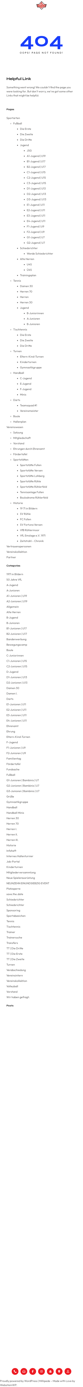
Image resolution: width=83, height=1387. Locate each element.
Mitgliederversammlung (21, 872)
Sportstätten (20, 459)
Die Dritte (26, 139)
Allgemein (12, 606)
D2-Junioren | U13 (16, 682)
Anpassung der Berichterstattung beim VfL (28, 1077)
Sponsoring (13, 910)
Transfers (12, 943)
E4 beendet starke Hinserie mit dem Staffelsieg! (30, 1138)
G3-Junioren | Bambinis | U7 (22, 791)
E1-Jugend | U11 (36, 204)
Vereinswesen (14, 427)
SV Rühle (25, 513)
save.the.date (14, 894)
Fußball (17, 123)
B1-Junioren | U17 (16, 628)
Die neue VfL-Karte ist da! (19, 1043)
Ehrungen (6, 1313)
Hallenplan (19, 421)
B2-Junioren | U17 (16, 633)
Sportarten (13, 118)
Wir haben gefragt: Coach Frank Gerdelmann (30, 1085)
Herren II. (12, 834)
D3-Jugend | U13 (36, 199)
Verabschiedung (16, 970)
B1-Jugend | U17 (36, 161)
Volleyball (12, 986)
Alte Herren (27, 259)
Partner (11, 557)
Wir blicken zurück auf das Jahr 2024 (25, 1093)
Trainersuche (14, 937)
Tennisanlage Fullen (32, 492)
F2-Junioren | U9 (16, 753)
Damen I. (11, 693)
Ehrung (10, 731)
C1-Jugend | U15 (36, 172)
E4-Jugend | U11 (36, 221)
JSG (29, 150)
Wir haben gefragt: (17, 997)
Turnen (17, 351)
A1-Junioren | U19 (16, 596)
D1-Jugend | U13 (36, 188)
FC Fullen (25, 519)
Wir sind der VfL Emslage (19, 1036)
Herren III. (12, 840)
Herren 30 (26, 302)
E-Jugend (25, 383)
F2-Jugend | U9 (36, 232)
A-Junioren (33, 318)
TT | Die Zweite (15, 959)
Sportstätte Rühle (30, 481)
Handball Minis (15, 812)
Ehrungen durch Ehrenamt (29, 448)
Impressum (6, 1350)
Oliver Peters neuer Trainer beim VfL (24, 1108)
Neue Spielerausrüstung (20, 877)
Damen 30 (26, 286)
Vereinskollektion (16, 551)
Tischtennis (20, 329)
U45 (29, 264)
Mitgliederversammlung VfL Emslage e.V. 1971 (29, 1028)
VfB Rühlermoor (29, 530)
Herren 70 (26, 291)
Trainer (10, 932)
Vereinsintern (14, 975)
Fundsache (12, 769)
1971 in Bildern (14, 574)
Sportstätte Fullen (31, 465)
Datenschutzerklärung (13, 1356)
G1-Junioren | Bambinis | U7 (22, 780)
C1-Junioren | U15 (16, 661)
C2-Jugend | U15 (36, 177)
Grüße (10, 796)
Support (5, 1361)
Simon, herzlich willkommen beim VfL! (26, 1131)
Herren (24, 297)
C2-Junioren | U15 (16, 666)
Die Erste (25, 128)
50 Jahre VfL (14, 579)
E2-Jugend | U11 (36, 210)
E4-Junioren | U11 (16, 720)
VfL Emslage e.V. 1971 (33, 535)
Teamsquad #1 (28, 405)
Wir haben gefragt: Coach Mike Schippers (28, 1123)
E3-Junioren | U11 (16, 715)
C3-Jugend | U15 (36, 183)
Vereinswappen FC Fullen (19, 1013)
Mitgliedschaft (22, 438)
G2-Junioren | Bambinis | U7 (22, 785)
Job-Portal (13, 861)
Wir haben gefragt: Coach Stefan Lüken (27, 1154)
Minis (23, 394)
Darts (16, 400)
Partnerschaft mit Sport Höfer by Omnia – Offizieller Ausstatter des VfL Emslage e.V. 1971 (41, 1068)
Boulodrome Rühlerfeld (34, 497)
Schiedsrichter (29, 248)
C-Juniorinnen (15, 655)
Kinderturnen (28, 362)
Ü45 (29, 269)
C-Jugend (26, 378)
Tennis (17, 280)
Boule (16, 416)
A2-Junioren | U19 (16, 601)
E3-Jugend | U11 (36, 215)
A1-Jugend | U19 (36, 156)
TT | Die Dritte (14, 948)
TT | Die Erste (14, 953)
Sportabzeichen (16, 915)
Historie (18, 503)
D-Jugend (12, 671)
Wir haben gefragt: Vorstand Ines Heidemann (30, 1059)
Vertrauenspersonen (18, 546)
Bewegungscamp (16, 644)
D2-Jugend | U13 (36, 194)
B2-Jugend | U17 (36, 166)
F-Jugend (25, 389)
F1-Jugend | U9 (35, 226)
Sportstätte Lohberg (32, 476)
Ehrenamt (12, 726)
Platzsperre (13, 888)
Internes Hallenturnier (19, 856)
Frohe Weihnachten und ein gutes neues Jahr (30, 1100)
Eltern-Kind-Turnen (32, 356)
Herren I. (11, 829)
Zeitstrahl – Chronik (32, 541)
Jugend (24, 145)
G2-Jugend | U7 (36, 242)
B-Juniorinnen (35, 313)
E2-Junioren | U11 (16, 709)
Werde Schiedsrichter (40, 253)
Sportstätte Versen (31, 470)
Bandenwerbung (16, 639)
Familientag (13, 758)
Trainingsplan (28, 275)
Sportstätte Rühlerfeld (33, 486)
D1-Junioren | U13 (16, 677)
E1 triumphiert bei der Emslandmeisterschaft (29, 1051)
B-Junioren (33, 324)
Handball (18, 372)
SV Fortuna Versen (31, 524)
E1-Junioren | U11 (16, 704)
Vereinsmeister (29, 410)
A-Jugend (12, 585)
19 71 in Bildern (28, 508)
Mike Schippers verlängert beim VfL (24, 1116)
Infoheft (11, 850)
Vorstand (18, 443)
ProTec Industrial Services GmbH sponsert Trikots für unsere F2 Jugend (38, 1163)
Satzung (18, 432)
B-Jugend (12, 617)
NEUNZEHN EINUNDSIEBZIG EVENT (27, 883)
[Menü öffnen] (41, 16)
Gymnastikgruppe (31, 367)
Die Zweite (26, 134)
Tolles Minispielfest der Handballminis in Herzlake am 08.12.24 (37, 1146)
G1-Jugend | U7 (36, 237)
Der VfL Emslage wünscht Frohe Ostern (26, 1020)
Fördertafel (20, 454)
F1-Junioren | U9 (16, 747)
